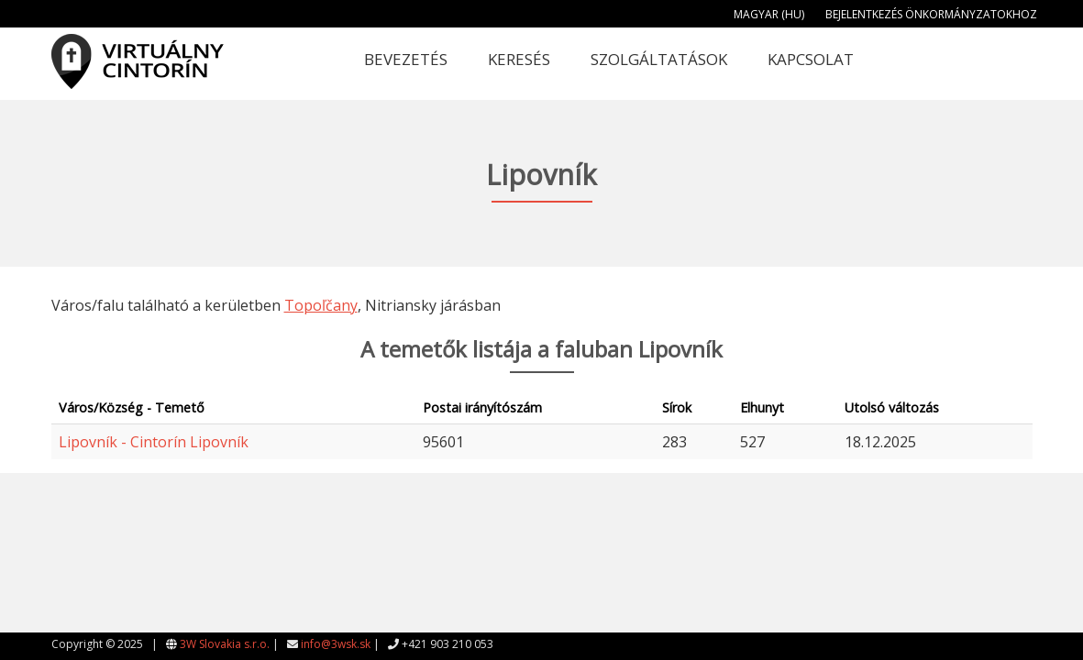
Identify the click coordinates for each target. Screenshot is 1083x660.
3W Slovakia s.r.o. (225, 644)
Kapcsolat (811, 59)
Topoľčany (321, 305)
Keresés (519, 59)
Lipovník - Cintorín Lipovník (154, 442)
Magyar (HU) (769, 14)
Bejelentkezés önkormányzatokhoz (931, 14)
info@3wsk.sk (335, 644)
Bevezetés (406, 59)
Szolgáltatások (659, 59)
